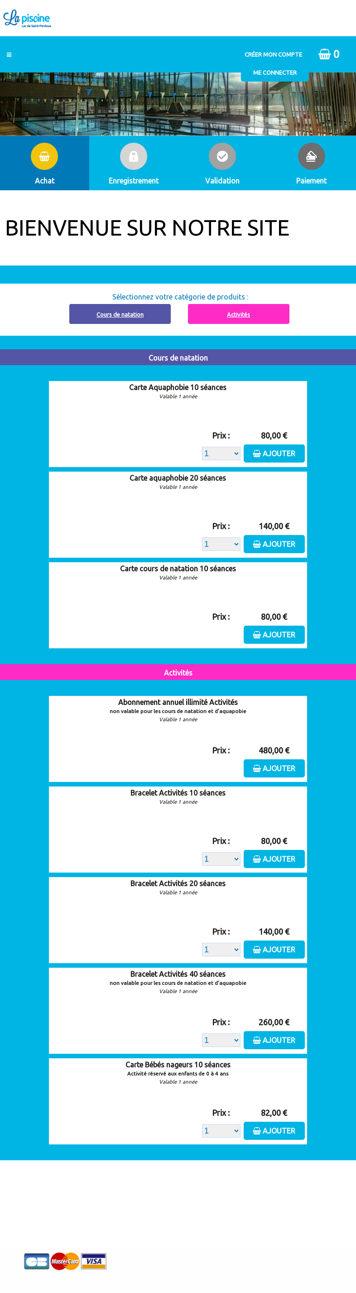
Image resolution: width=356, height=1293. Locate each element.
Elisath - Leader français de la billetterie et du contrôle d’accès (178, 1265)
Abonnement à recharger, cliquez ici (183, 270)
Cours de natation (120, 314)
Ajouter (279, 453)
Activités (238, 314)
